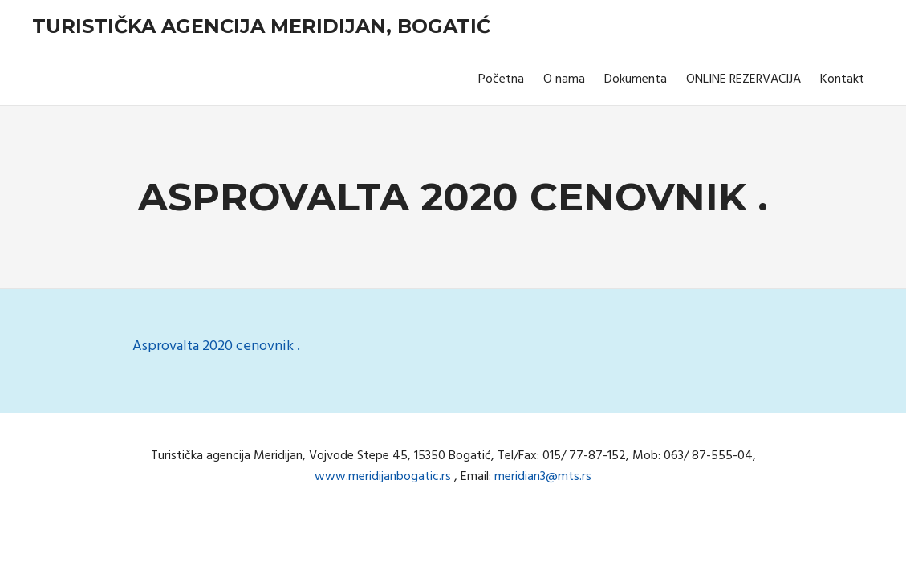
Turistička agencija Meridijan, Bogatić (261, 26)
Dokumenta (635, 79)
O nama (564, 79)
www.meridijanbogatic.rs (383, 476)
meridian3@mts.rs (542, 476)
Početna (501, 79)
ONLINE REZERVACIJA (743, 79)
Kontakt (842, 79)
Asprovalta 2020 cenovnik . (216, 346)
